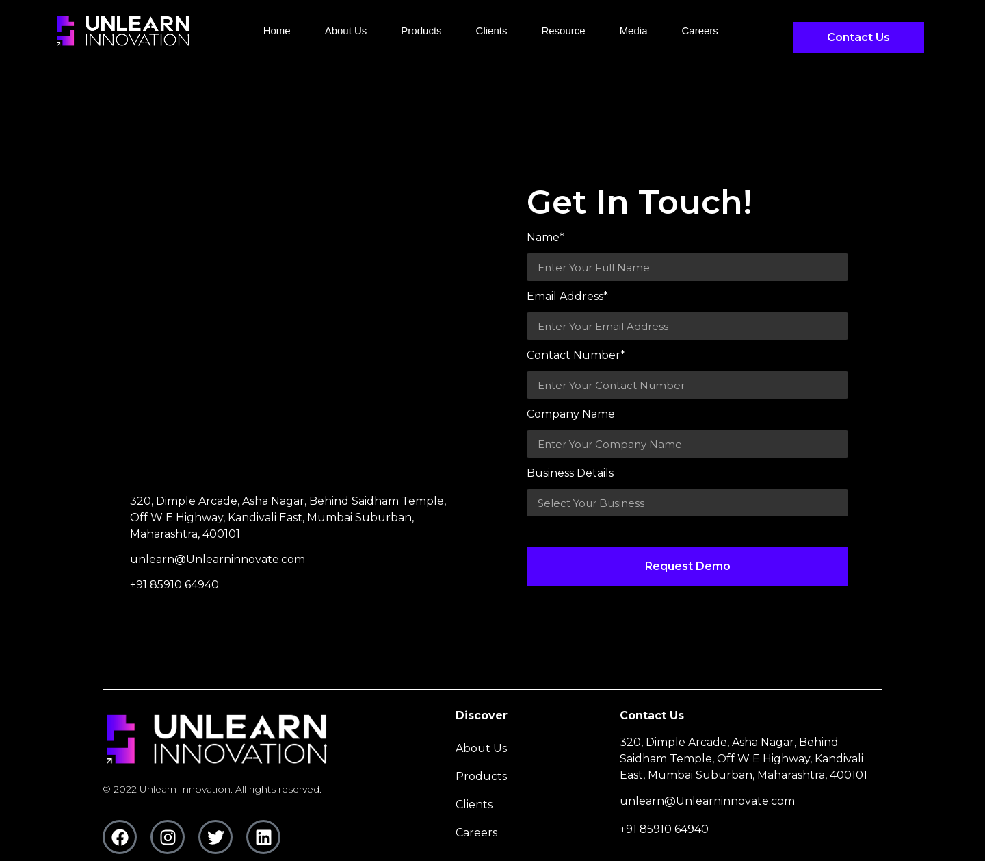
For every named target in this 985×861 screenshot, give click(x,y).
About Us (346, 30)
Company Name (571, 415)
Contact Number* (576, 356)
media (634, 30)
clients (492, 30)
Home (277, 30)
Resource (563, 30)
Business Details (570, 473)
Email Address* (567, 297)
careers (699, 30)
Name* (545, 238)
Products (421, 30)
